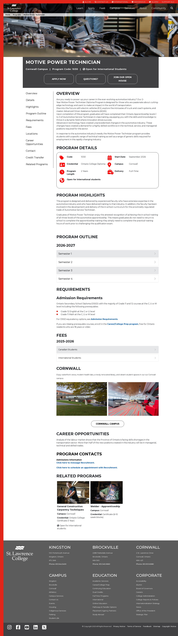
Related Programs (37, 164)
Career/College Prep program (122, 324)
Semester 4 (107, 278)
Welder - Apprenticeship (105, 506)
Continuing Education (102, 588)
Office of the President (145, 611)
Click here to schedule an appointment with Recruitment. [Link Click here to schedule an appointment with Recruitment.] (86, 467)
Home (7, 15)
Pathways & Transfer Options (104, 607)
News (138, 607)
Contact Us (101, 2)
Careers (139, 592)
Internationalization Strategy (148, 603)
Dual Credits (98, 592)
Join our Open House (122, 79)
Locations (32, 133)
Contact (31, 150)
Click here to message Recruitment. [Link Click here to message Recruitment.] (75, 463)
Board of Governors (144, 588)
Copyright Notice (169, 626)
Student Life (54, 618)
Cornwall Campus (107, 423)
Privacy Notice (119, 626)
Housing (52, 607)
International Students (107, 358)
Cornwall (52, 588)
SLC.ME (87, 2)
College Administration (145, 596)
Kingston (52, 581)
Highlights (32, 106)
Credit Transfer (35, 157)
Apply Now (59, 79)
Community (158, 8)
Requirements (34, 120)
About (143, 8)
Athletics (52, 592)
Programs (17, 15)
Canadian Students (107, 349)
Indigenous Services (57, 611)
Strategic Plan (142, 614)
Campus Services (56, 596)
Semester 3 (107, 270)
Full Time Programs (100, 596)
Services (130, 8)
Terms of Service (134, 626)
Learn (79, 8)
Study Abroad (98, 614)
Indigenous (138, 2)
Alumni (153, 2)
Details (30, 100)
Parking (52, 614)
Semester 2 (107, 262)
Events (52, 603)
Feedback (147, 626)
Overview (31, 93)
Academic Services (100, 581)
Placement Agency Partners (104, 611)
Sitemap (156, 626)
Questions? (90, 79)
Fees (102, 8)
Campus (115, 8)
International (120, 2)
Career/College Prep (101, 585)
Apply (91, 8)
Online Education (100, 603)
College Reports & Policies (147, 600)
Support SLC (168, 2)
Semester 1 (107, 253)
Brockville (53, 585)
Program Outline (36, 113)
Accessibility (141, 581)
